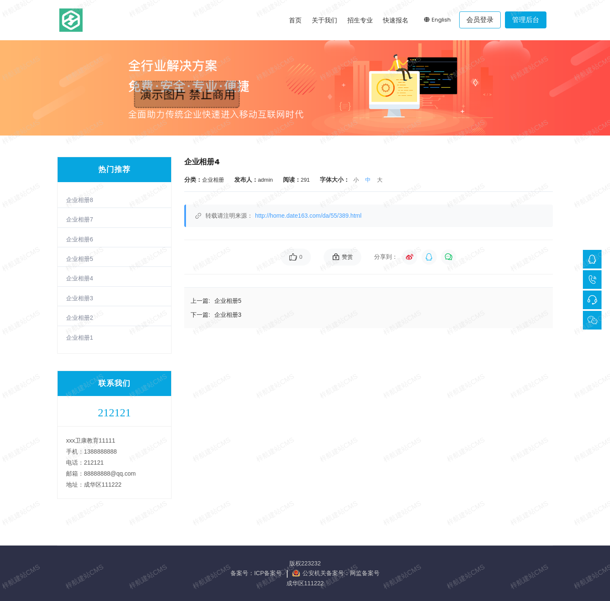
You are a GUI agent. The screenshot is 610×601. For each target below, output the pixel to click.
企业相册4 (79, 278)
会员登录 (480, 20)
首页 (295, 20)
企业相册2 (79, 317)
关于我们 (324, 20)
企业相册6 (79, 239)
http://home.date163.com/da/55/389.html (308, 215)
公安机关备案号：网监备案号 (341, 573)
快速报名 (395, 20)
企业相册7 (79, 219)
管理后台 (525, 20)
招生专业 (360, 20)
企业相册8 (79, 200)
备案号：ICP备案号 (256, 573)
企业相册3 (79, 298)
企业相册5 (79, 258)
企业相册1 (79, 337)
